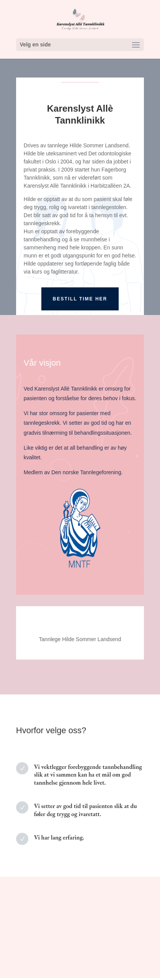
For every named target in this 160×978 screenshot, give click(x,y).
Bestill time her (80, 299)
